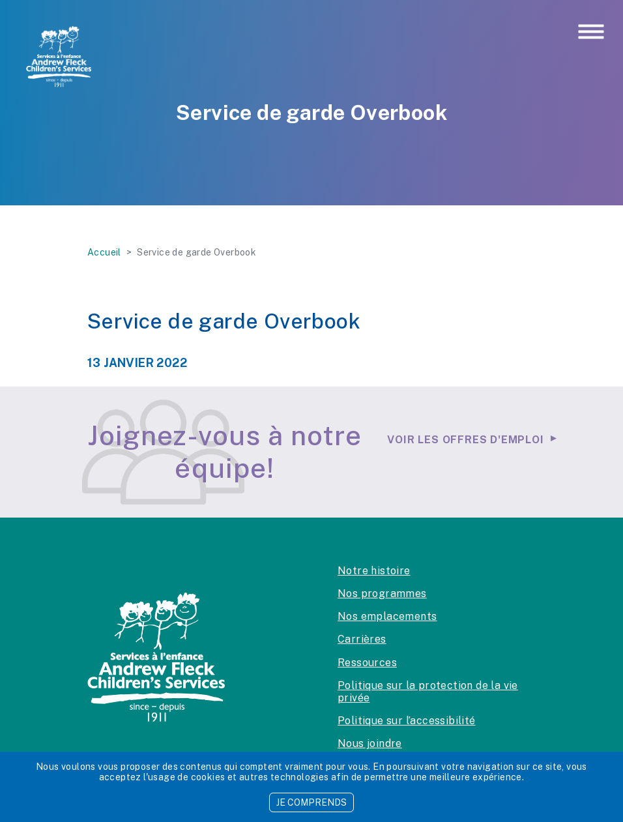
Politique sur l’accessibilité (407, 720)
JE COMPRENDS (311, 802)
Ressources (367, 662)
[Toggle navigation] (591, 32)
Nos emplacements (387, 616)
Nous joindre (370, 743)
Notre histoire (374, 571)
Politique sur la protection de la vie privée (428, 691)
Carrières (362, 639)
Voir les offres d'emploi (465, 439)
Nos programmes (382, 593)
